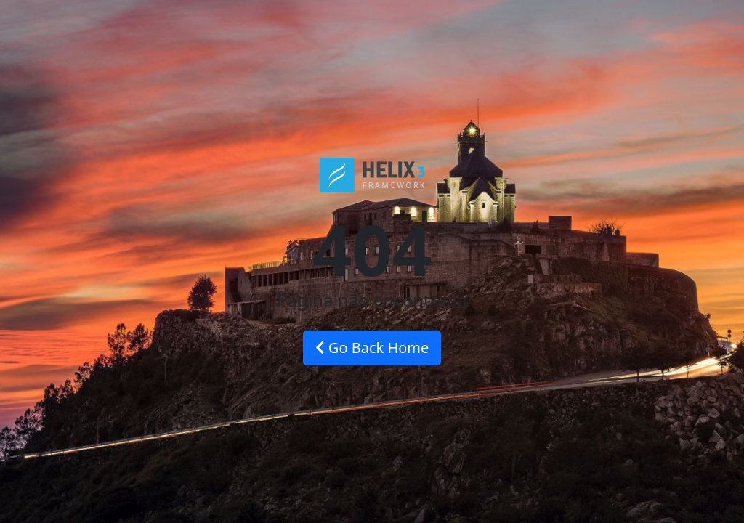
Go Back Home (372, 347)
